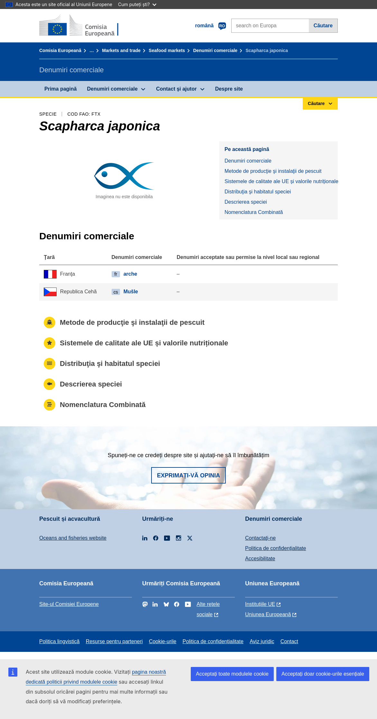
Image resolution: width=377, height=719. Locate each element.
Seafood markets (167, 50)
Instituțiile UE (260, 604)
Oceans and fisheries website (72, 538)
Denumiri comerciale (215, 50)
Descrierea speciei (246, 202)
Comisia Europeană (60, 50)
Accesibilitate (260, 558)
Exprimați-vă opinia (188, 475)
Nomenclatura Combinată (254, 212)
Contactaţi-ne (260, 538)
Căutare (323, 25)
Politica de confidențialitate (275, 548)
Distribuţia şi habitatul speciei (258, 191)
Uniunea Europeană (268, 614)
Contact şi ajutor (176, 89)
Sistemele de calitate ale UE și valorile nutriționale (281, 181)
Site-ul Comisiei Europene (69, 604)
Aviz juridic (262, 641)
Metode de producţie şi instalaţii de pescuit (273, 171)
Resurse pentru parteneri (114, 641)
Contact (289, 641)
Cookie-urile (162, 641)
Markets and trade (121, 50)
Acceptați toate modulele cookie (232, 674)
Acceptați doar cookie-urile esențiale (322, 674)
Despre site (229, 89)
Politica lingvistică (59, 641)
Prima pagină (60, 89)
